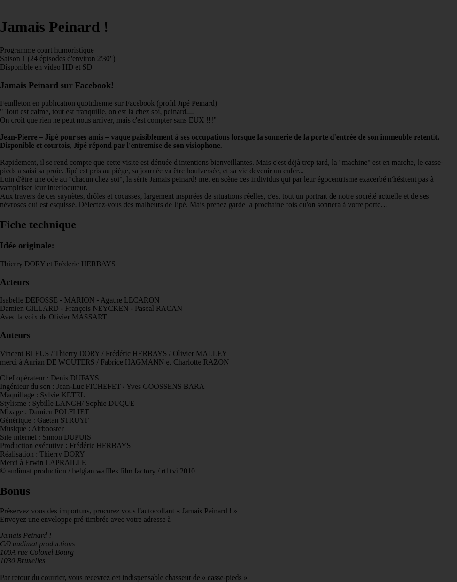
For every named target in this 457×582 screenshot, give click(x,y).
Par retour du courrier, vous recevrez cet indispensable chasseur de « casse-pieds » (228, 299)
